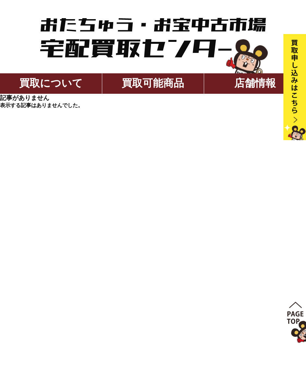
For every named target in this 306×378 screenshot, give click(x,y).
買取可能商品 (153, 83)
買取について (51, 83)
